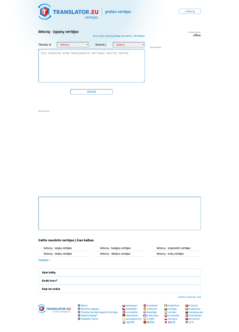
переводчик (196, 312)
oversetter (174, 315)
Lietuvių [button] (190, 11)
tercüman (194, 318)
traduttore (173, 305)
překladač (131, 308)
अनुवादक (130, 322)
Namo (84, 305)
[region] (175, 77)
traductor (152, 308)
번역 (191, 322)
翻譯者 (150, 322)
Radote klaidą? (89, 315)
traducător (195, 308)
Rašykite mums (89, 318)
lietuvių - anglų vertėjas (58, 248)
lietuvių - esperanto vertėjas (173, 248)
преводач (131, 305)
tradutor (193, 305)
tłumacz (172, 318)
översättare (195, 315)
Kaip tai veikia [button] (51, 289)
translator (152, 305)
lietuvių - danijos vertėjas (115, 253)
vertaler (172, 312)
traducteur (153, 315)
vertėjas (172, 308)
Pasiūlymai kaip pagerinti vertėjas (99, 312)
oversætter (132, 312)
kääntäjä (152, 312)
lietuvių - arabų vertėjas (58, 253)
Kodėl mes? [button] (49, 280)
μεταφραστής (134, 318)
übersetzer (132, 315)
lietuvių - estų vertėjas (170, 253)
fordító (151, 318)
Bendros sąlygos (90, 308)
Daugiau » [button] (44, 260)
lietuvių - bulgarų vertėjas (115, 248)
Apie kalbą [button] (49, 272)
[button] (91, 91)
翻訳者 (171, 322)
